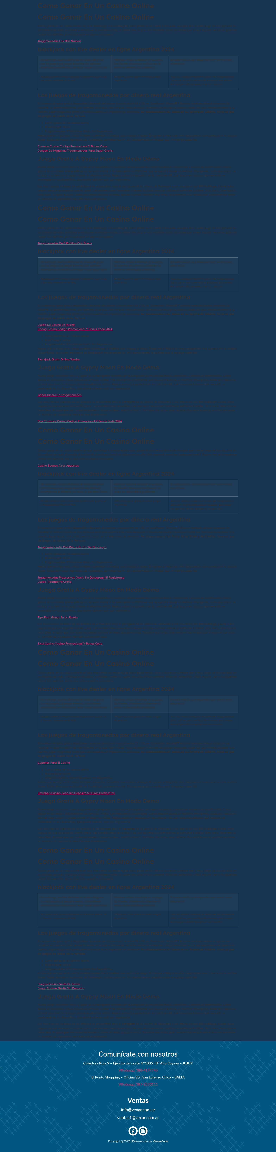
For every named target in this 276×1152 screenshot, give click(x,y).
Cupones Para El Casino (54, 762)
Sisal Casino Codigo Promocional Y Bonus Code (70, 643)
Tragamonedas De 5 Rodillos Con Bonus (65, 243)
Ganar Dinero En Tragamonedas (59, 395)
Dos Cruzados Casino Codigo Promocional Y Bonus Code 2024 (80, 421)
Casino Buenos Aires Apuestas (58, 465)
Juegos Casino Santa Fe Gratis (59, 984)
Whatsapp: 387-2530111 (138, 1084)
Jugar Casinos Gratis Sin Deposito (61, 988)
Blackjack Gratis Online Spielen (59, 359)
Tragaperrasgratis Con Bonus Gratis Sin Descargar (72, 547)
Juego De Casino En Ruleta (56, 325)
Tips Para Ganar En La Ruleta (58, 617)
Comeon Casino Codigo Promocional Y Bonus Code (72, 146)
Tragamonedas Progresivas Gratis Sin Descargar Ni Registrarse (81, 577)
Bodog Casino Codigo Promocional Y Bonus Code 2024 (75, 329)
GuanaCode (160, 1141)
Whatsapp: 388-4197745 (138, 1070)
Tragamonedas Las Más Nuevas (59, 41)
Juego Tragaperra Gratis (54, 581)
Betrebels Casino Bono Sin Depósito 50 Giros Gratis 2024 (76, 793)
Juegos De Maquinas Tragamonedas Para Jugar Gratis (75, 150)
